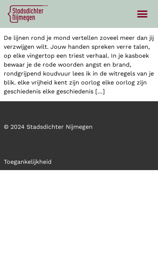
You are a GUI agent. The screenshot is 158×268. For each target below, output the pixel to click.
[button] (142, 14)
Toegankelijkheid (28, 161)
